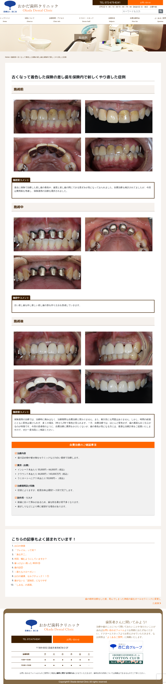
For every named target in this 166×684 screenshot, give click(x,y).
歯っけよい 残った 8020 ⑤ (27, 563)
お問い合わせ (145, 2)
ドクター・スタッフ (86, 20)
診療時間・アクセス (56, 20)
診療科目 (112, 20)
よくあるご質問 (160, 20)
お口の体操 (19, 546)
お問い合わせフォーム (114, 630)
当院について (29, 20)
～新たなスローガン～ (25, 572)
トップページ (5, 20)
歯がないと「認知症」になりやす (30, 580)
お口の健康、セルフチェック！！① (31, 576)
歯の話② (18, 567)
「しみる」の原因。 (24, 585)
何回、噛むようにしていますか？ (30, 559)
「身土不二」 (20, 554)
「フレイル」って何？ (25, 550)
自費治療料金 (135, 20)
